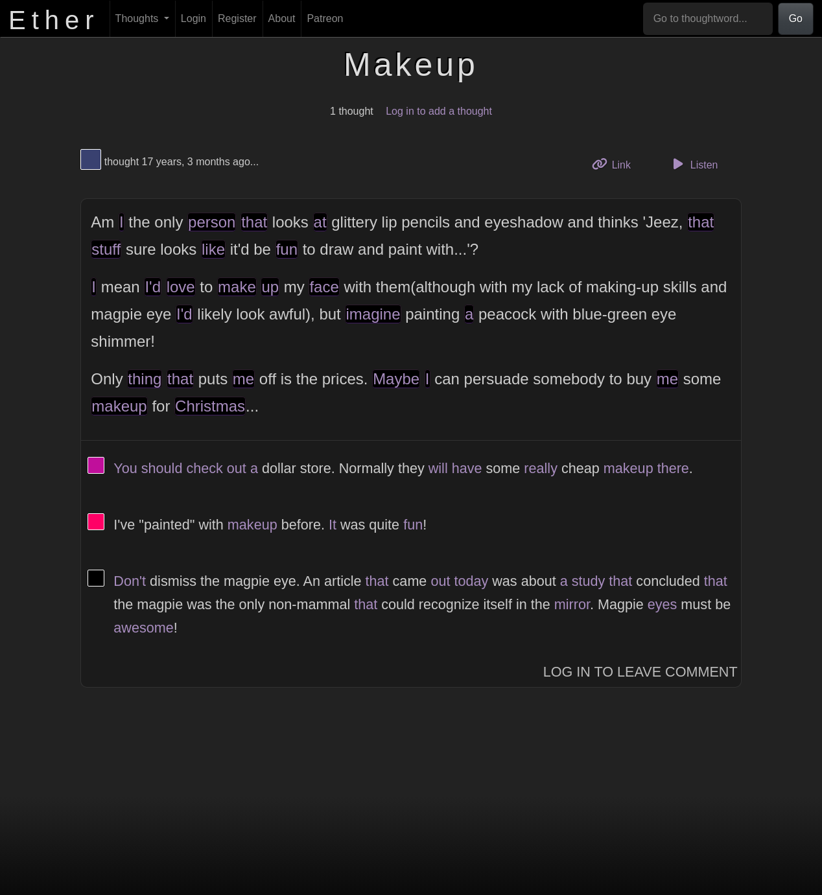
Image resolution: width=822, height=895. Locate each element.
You (125, 468)
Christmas (210, 406)
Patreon (325, 18)
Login (193, 18)
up (270, 287)
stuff (106, 249)
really (541, 468)
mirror (572, 604)
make (237, 287)
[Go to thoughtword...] (708, 19)
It (332, 525)
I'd (153, 287)
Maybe (396, 379)
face (323, 287)
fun (287, 249)
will (438, 468)
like (213, 249)
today (471, 581)
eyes (662, 604)
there (673, 468)
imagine (373, 314)
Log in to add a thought (439, 111)
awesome (143, 628)
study (588, 581)
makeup (119, 406)
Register (237, 18)
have (467, 468)
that (254, 222)
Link (616, 163)
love (181, 287)
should (162, 468)
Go (796, 18)
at (320, 222)
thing (144, 379)
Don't (129, 581)
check (204, 468)
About (282, 18)
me (243, 379)
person (211, 222)
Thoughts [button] (138, 18)
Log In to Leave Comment (640, 672)
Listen (693, 163)
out (236, 468)
